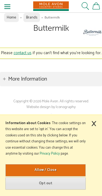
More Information (27, 79)
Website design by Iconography (51, 107)
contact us (23, 53)
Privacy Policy (50, 154)
